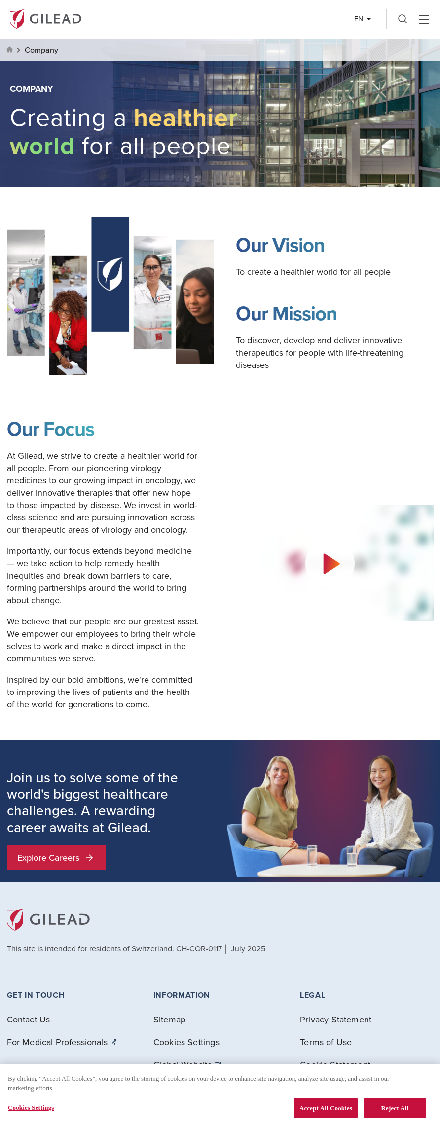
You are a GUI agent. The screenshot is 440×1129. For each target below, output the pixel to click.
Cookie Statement (335, 1064)
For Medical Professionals (57, 1042)
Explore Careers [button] (56, 857)
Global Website (183, 1065)
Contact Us (28, 1019)
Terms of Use (326, 1042)
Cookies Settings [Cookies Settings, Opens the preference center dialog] (31, 1112)
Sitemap (169, 1019)
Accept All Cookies (325, 1113)
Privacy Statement (335, 1019)
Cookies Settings (186, 1042)
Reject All (395, 1113)
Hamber (424, 19)
